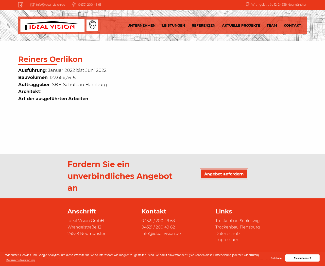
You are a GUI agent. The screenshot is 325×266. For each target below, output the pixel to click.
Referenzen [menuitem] (203, 25)
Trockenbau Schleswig (237, 220)
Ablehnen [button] (276, 258)
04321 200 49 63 (90, 4)
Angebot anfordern (224, 173)
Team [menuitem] (272, 25)
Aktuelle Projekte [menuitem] (241, 25)
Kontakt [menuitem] (292, 25)
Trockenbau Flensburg (237, 227)
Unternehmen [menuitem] (141, 25)
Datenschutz (227, 233)
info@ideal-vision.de (50, 4)
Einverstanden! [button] (302, 258)
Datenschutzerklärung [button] (20, 260)
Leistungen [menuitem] (173, 25)
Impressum (226, 239)
